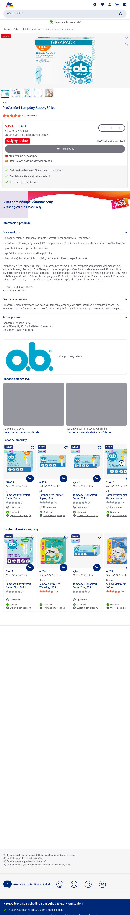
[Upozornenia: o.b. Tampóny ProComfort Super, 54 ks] (14, 507)
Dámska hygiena (53, 29)
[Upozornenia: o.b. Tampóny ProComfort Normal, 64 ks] (114, 507)
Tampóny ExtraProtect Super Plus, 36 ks (18, 586)
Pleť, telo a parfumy (32, 29)
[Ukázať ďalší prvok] (121, 463)
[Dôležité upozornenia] (65, 299)
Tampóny (68, 29)
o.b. (5, 103)
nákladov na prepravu (64, 855)
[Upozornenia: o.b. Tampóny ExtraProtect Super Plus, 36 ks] (14, 599)
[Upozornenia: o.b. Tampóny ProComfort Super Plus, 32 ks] (81, 599)
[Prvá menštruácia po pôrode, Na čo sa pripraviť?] (33, 409)
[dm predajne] (95, 5)
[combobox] (65, 14)
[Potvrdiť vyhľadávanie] (120, 14)
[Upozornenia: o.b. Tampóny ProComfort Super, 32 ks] (81, 507)
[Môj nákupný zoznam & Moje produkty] (102, 5)
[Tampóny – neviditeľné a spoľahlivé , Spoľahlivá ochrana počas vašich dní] (96, 409)
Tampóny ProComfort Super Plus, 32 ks (85, 586)
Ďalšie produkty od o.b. (44, 356)
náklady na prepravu (37, 135)
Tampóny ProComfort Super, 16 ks (51, 497)
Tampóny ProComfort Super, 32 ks (85, 497)
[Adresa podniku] (65, 317)
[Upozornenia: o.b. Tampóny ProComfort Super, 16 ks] (47, 507)
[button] (125, 5)
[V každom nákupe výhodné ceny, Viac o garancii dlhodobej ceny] (65, 204)
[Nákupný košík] (117, 5)
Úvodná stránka (11, 29)
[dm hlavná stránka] (9, 4)
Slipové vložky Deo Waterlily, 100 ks (49, 586)
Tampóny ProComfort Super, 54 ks (18, 497)
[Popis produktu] (65, 232)
